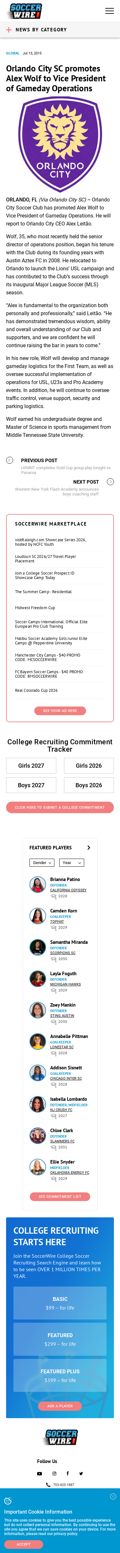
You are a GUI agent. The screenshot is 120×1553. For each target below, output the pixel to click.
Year (67, 862)
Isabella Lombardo (68, 1099)
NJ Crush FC (61, 1110)
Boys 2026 (89, 785)
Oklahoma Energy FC (69, 1173)
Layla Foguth (63, 973)
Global (13, 53)
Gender (39, 862)
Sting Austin (62, 1016)
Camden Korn (63, 911)
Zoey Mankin (63, 1005)
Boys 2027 (31, 785)
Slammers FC (62, 1141)
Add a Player (60, 1406)
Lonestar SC (62, 1047)
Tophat (57, 922)
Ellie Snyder (62, 1162)
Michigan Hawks (65, 984)
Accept (24, 1544)
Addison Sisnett (66, 1068)
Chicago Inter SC (66, 1078)
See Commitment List (60, 1197)
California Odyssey (68, 890)
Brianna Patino (65, 879)
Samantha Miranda (69, 942)
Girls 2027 (31, 765)
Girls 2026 (89, 765)
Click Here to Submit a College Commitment (60, 807)
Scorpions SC (63, 953)
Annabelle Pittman (69, 1036)
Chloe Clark (61, 1130)
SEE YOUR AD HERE (60, 711)
